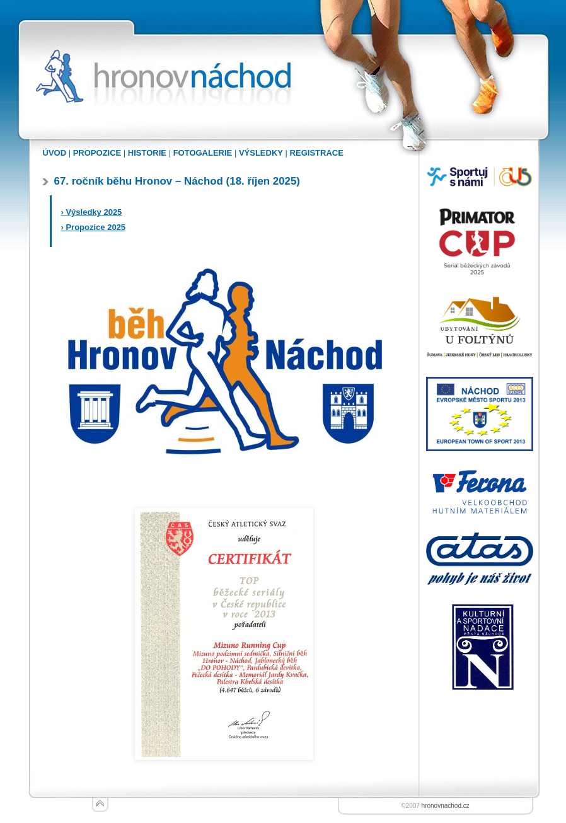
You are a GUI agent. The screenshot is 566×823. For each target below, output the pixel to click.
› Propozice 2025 (93, 227)
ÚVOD (55, 153)
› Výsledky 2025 (91, 212)
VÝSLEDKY (261, 153)
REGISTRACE (317, 153)
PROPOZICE (97, 153)
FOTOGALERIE (203, 153)
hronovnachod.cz (446, 805)
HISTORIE (147, 153)
